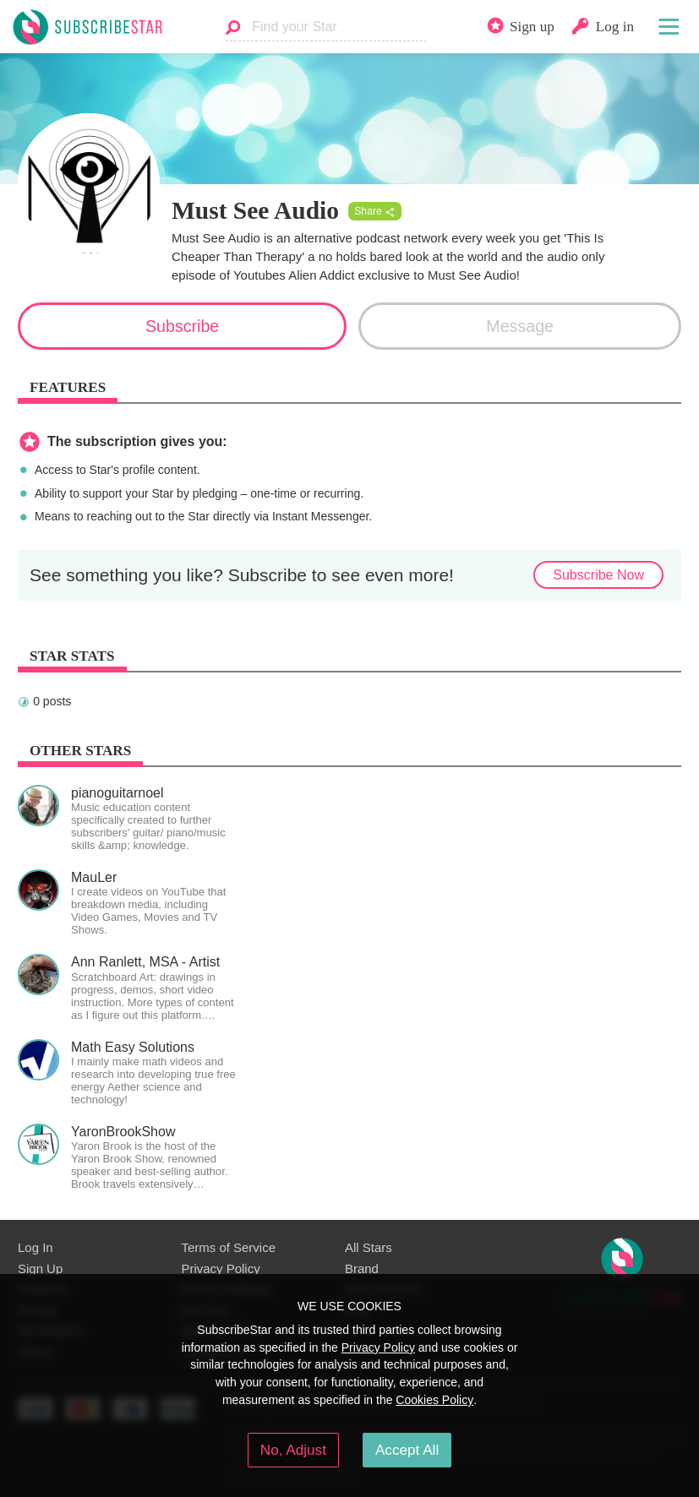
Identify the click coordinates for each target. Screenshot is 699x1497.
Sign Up (40, 1268)
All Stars (368, 1247)
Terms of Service (229, 1247)
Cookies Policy (434, 1400)
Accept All (407, 1449)
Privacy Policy (221, 1268)
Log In (35, 1247)
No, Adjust (293, 1449)
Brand (362, 1268)
